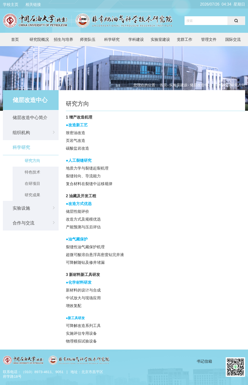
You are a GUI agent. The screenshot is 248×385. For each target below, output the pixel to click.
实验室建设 (160, 39)
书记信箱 (204, 361)
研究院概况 (39, 39)
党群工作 (184, 39)
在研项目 (32, 183)
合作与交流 (23, 223)
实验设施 (21, 208)
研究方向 (32, 161)
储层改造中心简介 (30, 117)
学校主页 (10, 4)
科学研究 (112, 39)
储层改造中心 (201, 85)
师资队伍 (87, 39)
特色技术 (32, 172)
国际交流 (233, 39)
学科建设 (136, 39)
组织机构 (21, 132)
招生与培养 (63, 39)
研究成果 (32, 195)
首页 (15, 39)
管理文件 (209, 39)
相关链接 (33, 4)
